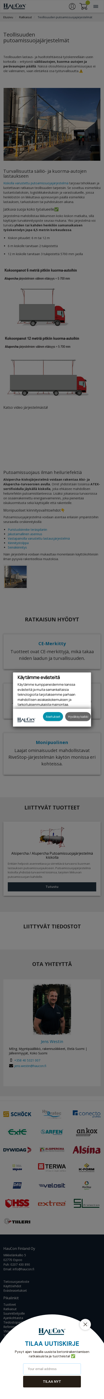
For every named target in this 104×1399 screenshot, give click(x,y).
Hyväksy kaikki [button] (78, 716)
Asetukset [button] (53, 716)
